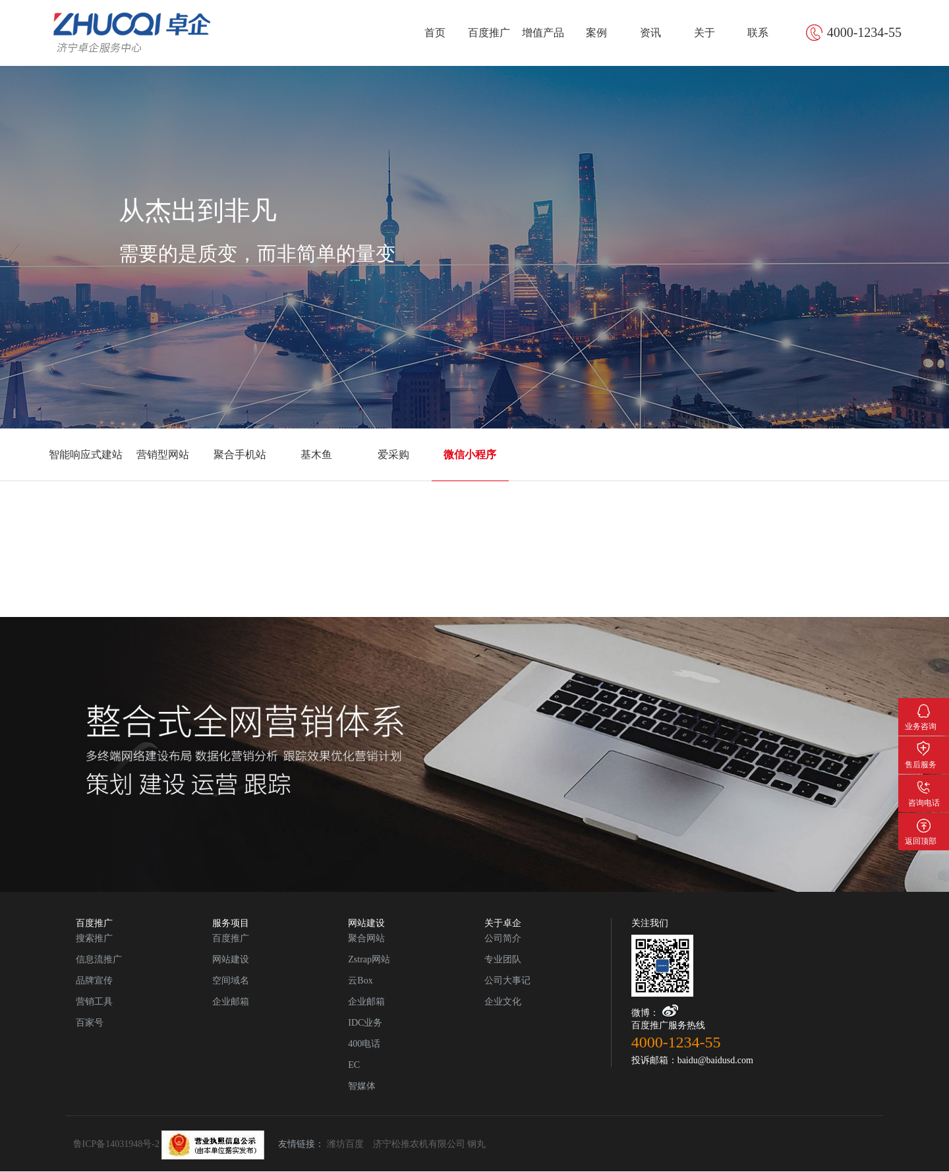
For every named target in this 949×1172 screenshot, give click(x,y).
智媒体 (362, 1086)
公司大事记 (507, 980)
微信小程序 (470, 454)
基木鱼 (316, 454)
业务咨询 (923, 708)
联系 (757, 32)
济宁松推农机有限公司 (419, 1144)
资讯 (650, 32)
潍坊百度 (345, 1144)
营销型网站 (162, 454)
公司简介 (502, 938)
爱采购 (393, 454)
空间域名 (230, 980)
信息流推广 (99, 959)
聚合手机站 (240, 454)
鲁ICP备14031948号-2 (169, 1144)
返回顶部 (923, 823)
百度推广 (489, 32)
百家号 (89, 1023)
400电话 (364, 1044)
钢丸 (476, 1144)
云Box (360, 980)
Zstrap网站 (369, 959)
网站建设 (230, 959)
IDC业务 (365, 1023)
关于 (704, 32)
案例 (596, 32)
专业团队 (502, 959)
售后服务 (923, 746)
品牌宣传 (94, 980)
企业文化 (502, 1002)
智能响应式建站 (86, 454)
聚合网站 (366, 938)
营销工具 (94, 1002)
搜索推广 (94, 938)
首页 (435, 32)
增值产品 (543, 32)
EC (354, 1065)
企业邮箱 (230, 1002)
